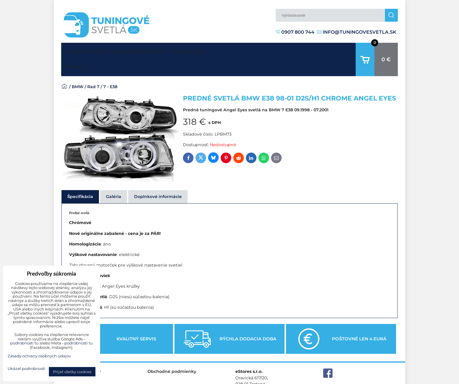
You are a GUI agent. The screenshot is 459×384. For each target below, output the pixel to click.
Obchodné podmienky (172, 353)
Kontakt (101, 50)
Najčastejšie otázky (155, 50)
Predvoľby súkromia (304, 379)
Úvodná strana (73, 50)
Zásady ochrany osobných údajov (364, 379)
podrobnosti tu (24, 343)
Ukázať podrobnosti (26, 368)
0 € (386, 50)
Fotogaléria (214, 50)
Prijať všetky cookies (72, 371)
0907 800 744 (295, 32)
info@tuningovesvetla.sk (356, 32)
